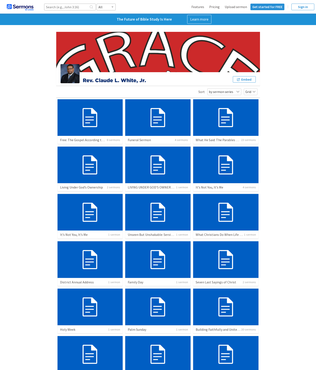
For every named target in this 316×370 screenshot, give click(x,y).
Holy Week (67, 329)
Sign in (303, 7)
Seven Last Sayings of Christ (216, 282)
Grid (250, 92)
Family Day (135, 282)
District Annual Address (77, 282)
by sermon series (224, 92)
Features (197, 7)
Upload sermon (236, 7)
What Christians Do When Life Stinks (222, 234)
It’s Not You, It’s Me (209, 187)
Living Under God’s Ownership (81, 187)
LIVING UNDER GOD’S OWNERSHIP (153, 187)
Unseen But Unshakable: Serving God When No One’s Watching (173, 234)
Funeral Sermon (139, 140)
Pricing (214, 7)
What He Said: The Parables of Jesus (222, 140)
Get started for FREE (267, 7)
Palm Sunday (137, 329)
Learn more (199, 19)
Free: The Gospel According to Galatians (89, 140)
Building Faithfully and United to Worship (226, 329)
